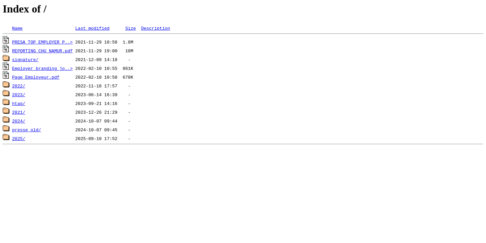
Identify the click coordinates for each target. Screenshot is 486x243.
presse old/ (26, 130)
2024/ (18, 121)
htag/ (18, 103)
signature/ (25, 59)
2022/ (18, 86)
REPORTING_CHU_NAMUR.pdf (42, 51)
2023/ (18, 94)
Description (155, 28)
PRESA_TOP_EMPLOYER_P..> (42, 42)
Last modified (92, 28)
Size (130, 28)
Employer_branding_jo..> (42, 68)
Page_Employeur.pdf (35, 77)
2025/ (18, 138)
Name (17, 28)
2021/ (18, 112)
